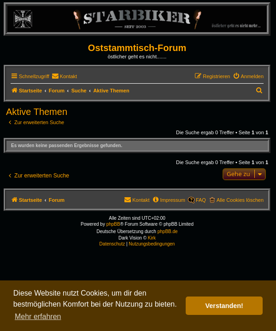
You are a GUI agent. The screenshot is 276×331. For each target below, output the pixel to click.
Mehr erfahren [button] (38, 316)
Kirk (152, 237)
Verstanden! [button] (224, 305)
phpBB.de (168, 231)
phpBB (113, 224)
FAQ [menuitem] (201, 200)
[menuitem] (64, 76)
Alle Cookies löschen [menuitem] (240, 200)
